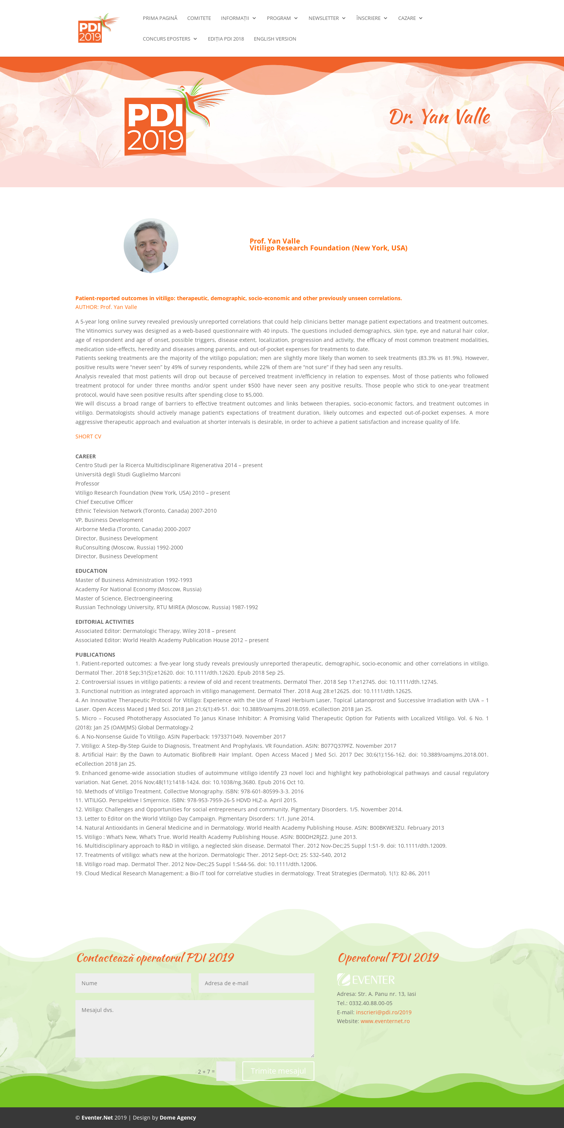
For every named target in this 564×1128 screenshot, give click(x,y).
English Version (275, 39)
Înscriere (368, 18)
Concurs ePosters (166, 39)
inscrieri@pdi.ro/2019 (384, 1012)
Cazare (407, 18)
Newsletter (324, 18)
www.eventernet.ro (385, 1021)
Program (279, 18)
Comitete (199, 18)
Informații (235, 18)
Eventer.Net (98, 1117)
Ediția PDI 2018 (226, 39)
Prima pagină (160, 18)
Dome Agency (178, 1117)
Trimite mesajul (278, 1071)
